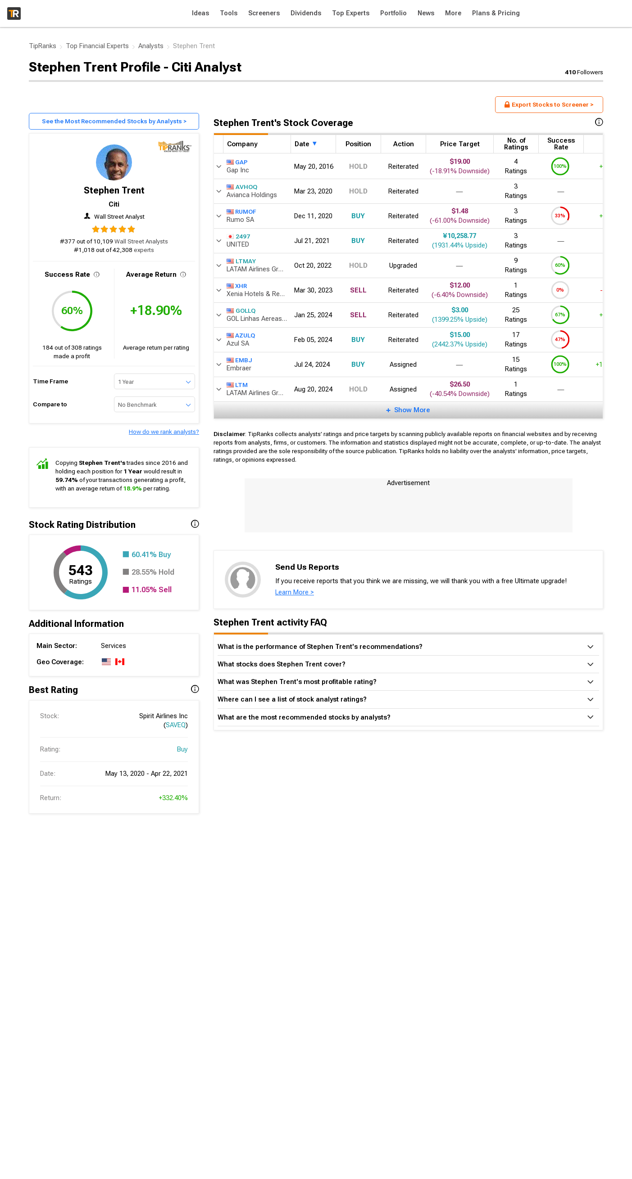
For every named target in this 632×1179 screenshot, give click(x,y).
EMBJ (239, 360)
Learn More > (294, 592)
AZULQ (241, 335)
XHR (237, 285)
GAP (237, 162)
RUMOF (241, 211)
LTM (237, 384)
